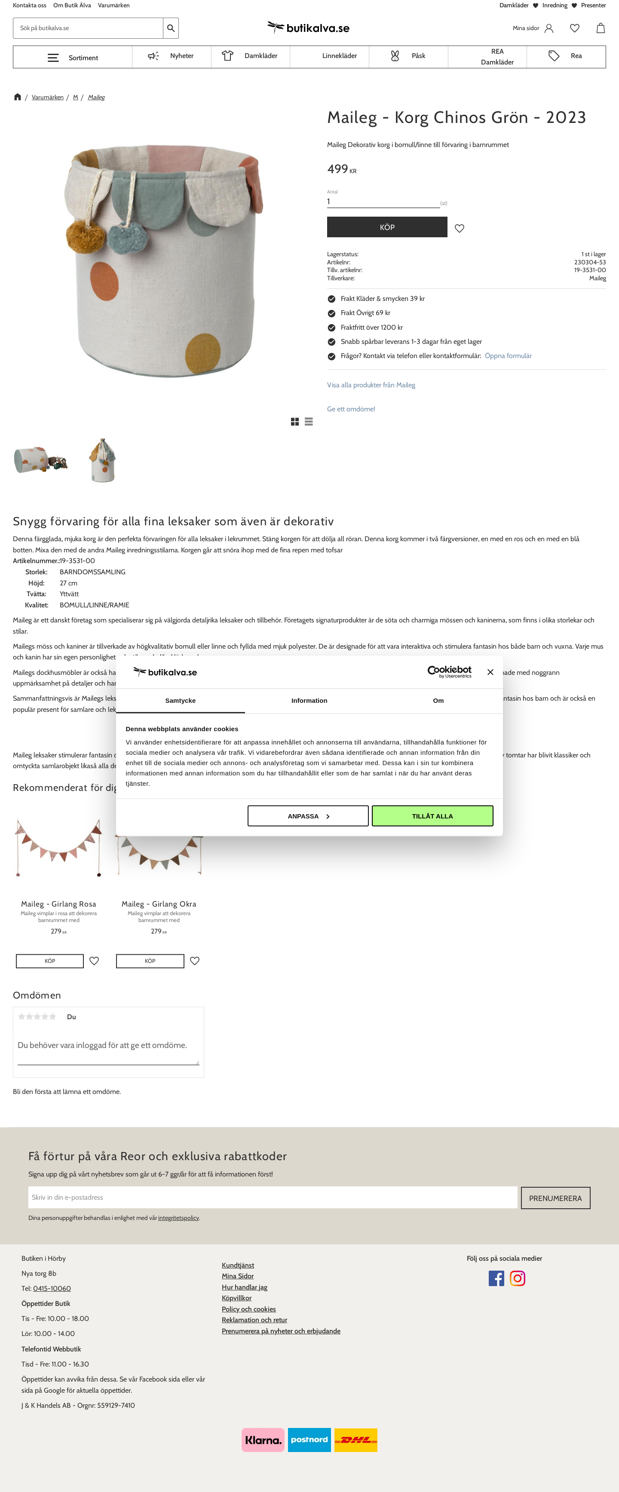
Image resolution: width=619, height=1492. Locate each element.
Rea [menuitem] (576, 56)
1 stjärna (21, 1016)
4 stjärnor (45, 1016)
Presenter (593, 5)
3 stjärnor (37, 1016)
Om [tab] (438, 700)
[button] (72, 58)
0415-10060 (52, 1288)
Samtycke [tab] (180, 700)
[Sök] (171, 28)
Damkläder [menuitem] (261, 56)
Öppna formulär (508, 356)
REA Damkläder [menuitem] (497, 57)
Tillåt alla (432, 815)
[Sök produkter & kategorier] (88, 28)
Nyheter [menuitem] (181, 56)
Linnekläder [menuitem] (339, 56)
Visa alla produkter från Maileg (371, 385)
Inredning (554, 5)
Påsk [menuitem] (419, 56)
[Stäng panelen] (490, 672)
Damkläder (514, 5)
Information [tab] (309, 700)
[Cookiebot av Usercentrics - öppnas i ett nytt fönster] (434, 671)
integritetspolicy (178, 1218)
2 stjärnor (29, 1016)
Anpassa (308, 815)
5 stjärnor (52, 1016)
